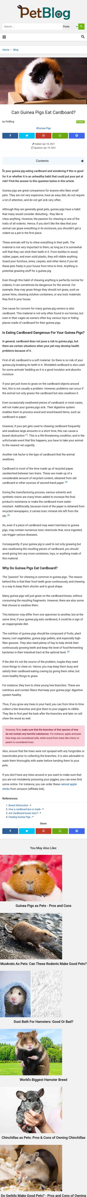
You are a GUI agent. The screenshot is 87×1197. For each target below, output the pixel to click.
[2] (66, 482)
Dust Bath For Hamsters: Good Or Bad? (43, 1022)
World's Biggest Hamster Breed (43, 1080)
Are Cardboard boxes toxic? (23, 813)
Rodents (80, 122)
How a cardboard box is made (25, 809)
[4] (68, 651)
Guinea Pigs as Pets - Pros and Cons (43, 906)
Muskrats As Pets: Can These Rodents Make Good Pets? (43, 964)
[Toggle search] (83, 37)
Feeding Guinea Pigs (19, 817)
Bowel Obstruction (18, 805)
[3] (8, 515)
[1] (26, 435)
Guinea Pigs (44, 128)
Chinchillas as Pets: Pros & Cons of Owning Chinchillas (43, 1138)
